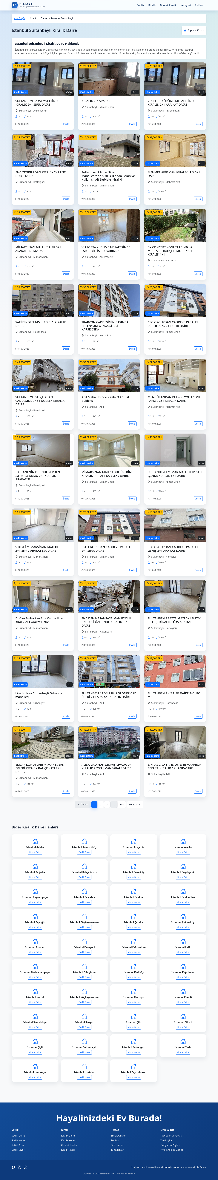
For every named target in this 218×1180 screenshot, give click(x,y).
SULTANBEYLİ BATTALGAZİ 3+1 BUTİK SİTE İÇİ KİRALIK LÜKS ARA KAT (174, 620)
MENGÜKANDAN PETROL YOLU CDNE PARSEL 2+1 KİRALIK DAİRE (174, 399)
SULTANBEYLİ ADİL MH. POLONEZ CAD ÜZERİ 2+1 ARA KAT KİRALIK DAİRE (109, 695)
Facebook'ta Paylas (171, 1135)
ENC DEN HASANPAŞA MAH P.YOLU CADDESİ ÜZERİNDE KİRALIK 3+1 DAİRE (106, 622)
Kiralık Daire (35, 852)
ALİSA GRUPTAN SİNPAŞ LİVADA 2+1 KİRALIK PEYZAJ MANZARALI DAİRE (107, 766)
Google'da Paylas (170, 1145)
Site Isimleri (117, 1145)
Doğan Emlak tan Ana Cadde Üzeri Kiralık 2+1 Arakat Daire (39, 620)
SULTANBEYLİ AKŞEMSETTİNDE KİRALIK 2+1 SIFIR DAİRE (37, 103)
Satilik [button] (140, 5)
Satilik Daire (18, 1135)
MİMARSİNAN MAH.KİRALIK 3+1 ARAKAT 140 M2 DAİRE (38, 249)
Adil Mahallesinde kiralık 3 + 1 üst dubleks (105, 399)
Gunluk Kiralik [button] (168, 5)
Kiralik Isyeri (68, 1149)
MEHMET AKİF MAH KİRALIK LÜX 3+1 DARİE (174, 174)
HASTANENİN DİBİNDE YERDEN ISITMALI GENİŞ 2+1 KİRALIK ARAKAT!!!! (37, 475)
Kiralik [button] (152, 5)
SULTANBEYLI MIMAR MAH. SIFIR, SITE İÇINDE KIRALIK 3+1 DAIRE (175, 474)
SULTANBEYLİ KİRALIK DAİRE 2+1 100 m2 (174, 695)
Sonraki (134, 804)
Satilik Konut (19, 1140)
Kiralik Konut (68, 1140)
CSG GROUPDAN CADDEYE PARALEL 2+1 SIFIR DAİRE (106, 549)
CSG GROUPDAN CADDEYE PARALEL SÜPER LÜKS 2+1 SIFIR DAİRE (173, 324)
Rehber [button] (199, 5)
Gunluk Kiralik (69, 1145)
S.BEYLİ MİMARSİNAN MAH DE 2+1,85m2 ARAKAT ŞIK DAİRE (37, 549)
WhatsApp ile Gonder (172, 1149)
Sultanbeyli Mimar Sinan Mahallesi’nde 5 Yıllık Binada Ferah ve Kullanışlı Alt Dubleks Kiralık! (108, 175)
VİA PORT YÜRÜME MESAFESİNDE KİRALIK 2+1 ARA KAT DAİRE (171, 103)
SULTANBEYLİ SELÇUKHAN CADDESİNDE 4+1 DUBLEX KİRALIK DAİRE (40, 400)
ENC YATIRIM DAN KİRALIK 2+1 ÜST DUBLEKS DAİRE (40, 174)
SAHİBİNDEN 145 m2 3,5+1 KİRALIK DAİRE (40, 324)
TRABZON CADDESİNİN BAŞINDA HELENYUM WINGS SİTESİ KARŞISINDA (104, 325)
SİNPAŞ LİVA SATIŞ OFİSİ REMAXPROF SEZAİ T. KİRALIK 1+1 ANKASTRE (174, 766)
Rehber (115, 1140)
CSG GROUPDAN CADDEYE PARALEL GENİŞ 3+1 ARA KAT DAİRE (173, 549)
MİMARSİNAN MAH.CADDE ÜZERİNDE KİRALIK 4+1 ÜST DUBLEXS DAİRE (108, 474)
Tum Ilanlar (117, 1149)
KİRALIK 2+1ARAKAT (95, 101)
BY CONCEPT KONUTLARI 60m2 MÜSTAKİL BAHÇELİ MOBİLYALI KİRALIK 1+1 (170, 250)
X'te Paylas (166, 1140)
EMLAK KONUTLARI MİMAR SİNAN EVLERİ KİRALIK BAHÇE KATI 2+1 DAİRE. (39, 768)
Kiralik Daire (68, 1135)
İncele (66, 123)
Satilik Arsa (18, 1145)
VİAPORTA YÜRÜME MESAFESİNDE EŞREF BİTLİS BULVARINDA (105, 249)
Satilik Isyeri (18, 1149)
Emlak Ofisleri (118, 1135)
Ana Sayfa (19, 18)
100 (122, 804)
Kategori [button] (186, 5)
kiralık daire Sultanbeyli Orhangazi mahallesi (39, 695)
